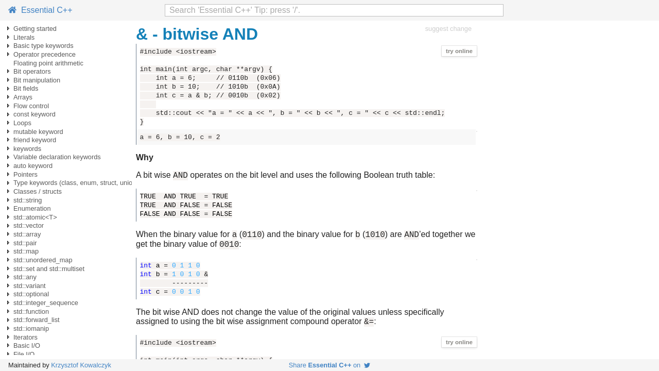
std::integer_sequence (45, 303)
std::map (26, 251)
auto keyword (33, 166)
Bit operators (32, 71)
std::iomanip (31, 328)
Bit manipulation (36, 80)
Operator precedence (44, 54)
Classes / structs (37, 191)
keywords (27, 149)
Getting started (35, 28)
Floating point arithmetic (48, 63)
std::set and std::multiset (48, 269)
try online (459, 51)
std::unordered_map (43, 260)
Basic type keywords (43, 45)
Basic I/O (26, 345)
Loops (22, 123)
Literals (23, 37)
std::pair (25, 243)
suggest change (448, 28)
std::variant (29, 286)
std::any (25, 277)
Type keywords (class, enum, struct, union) (75, 183)
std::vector (28, 225)
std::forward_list (36, 320)
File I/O (23, 354)
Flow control (31, 106)
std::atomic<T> (35, 217)
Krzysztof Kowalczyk (81, 365)
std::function (31, 311)
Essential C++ (40, 10)
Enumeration (32, 208)
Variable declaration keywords (57, 157)
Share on (330, 365)
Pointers (25, 174)
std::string (27, 200)
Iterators (25, 337)
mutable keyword (38, 132)
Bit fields (25, 88)
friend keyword (34, 140)
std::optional (31, 294)
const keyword (34, 114)
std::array (27, 234)
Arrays (22, 97)
